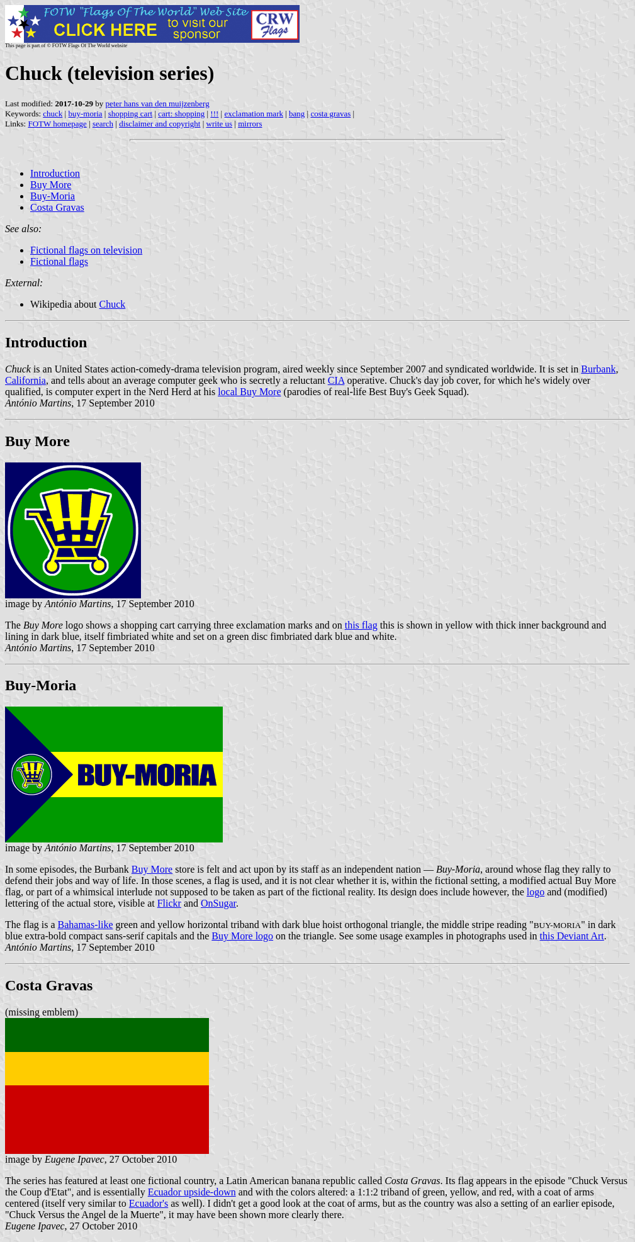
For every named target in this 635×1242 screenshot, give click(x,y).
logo (535, 892)
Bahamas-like (85, 924)
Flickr (169, 903)
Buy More (50, 184)
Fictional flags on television (86, 250)
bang (297, 113)
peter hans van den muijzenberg (158, 103)
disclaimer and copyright (159, 123)
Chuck (112, 304)
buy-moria (85, 113)
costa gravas (330, 113)
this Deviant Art (572, 936)
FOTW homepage (57, 123)
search (103, 123)
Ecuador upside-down (192, 1192)
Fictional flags (59, 261)
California (25, 380)
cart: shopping (181, 113)
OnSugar (218, 903)
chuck (52, 113)
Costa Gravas (57, 207)
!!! (214, 113)
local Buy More (249, 391)
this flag (361, 625)
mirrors (250, 123)
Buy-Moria (52, 196)
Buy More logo (242, 936)
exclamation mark (253, 113)
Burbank (598, 369)
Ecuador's (148, 1203)
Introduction (55, 173)
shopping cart (130, 113)
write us (219, 123)
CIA (336, 380)
